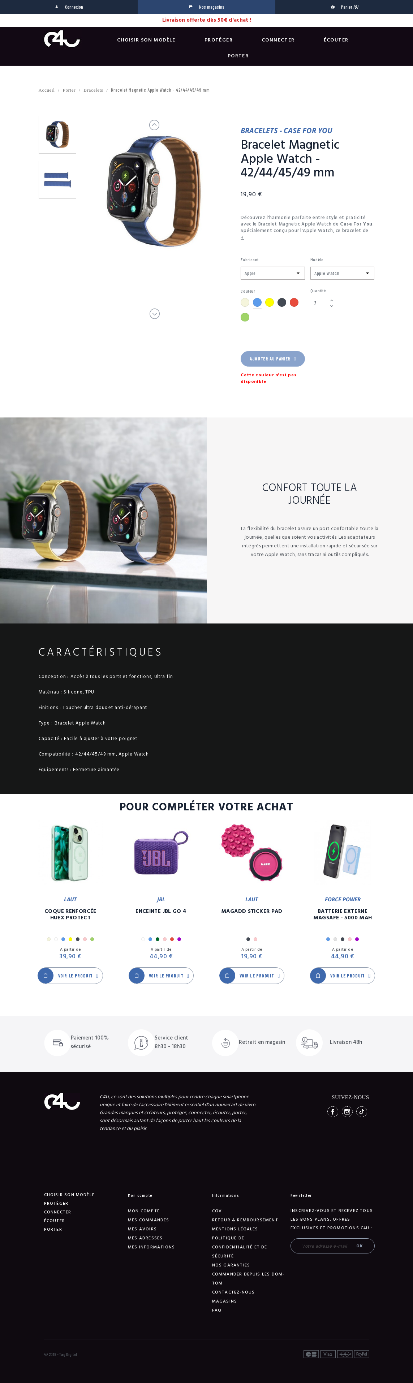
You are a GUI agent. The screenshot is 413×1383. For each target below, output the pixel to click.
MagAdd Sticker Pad (252, 911)
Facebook (333, 1112)
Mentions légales (235, 1229)
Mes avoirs (142, 1229)
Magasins (224, 1301)
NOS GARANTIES (231, 1265)
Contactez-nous (233, 1292)
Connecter (278, 40)
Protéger (219, 40)
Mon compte (144, 1211)
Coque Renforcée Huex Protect (70, 914)
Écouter (336, 40)
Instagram (347, 1112)
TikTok (362, 1112)
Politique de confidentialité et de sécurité (239, 1247)
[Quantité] (319, 303)
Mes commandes (148, 1220)
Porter (238, 56)
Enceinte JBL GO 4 (160, 911)
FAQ (217, 1310)
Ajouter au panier (273, 359)
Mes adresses (145, 1238)
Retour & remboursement (245, 1220)
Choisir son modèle (146, 40)
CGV (217, 1211)
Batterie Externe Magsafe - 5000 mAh (342, 914)
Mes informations (151, 1247)
